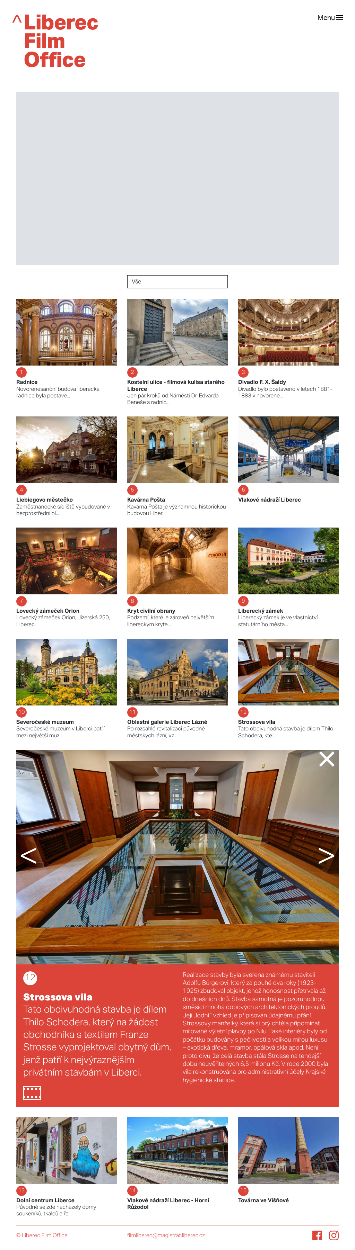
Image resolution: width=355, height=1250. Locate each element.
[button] (42, 857)
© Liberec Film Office (42, 1236)
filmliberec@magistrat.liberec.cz (166, 1236)
